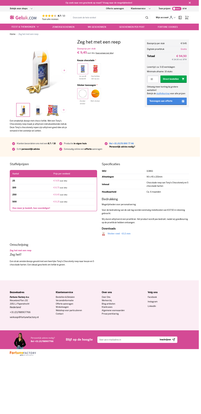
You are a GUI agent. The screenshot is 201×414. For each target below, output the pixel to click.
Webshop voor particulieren (69, 310)
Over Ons (106, 297)
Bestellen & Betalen (65, 297)
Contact (59, 313)
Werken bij (107, 300)
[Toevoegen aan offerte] (167, 101)
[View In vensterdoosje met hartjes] (23, 110)
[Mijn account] (166, 17)
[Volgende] (64, 70)
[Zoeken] (147, 17)
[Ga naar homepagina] (12, 34)
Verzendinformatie (65, 300)
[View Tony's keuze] (53, 110)
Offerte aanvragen (115, 8)
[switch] (176, 8)
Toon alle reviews (50, 19)
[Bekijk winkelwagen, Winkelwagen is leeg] (187, 17)
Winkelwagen (62, 307)
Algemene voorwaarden (113, 310)
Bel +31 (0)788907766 (42, 341)
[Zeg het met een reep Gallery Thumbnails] (38, 110)
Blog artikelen (108, 303)
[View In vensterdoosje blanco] (38, 110)
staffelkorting (163, 93)
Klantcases (107, 307)
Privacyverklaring (110, 313)
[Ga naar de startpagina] (23, 17)
